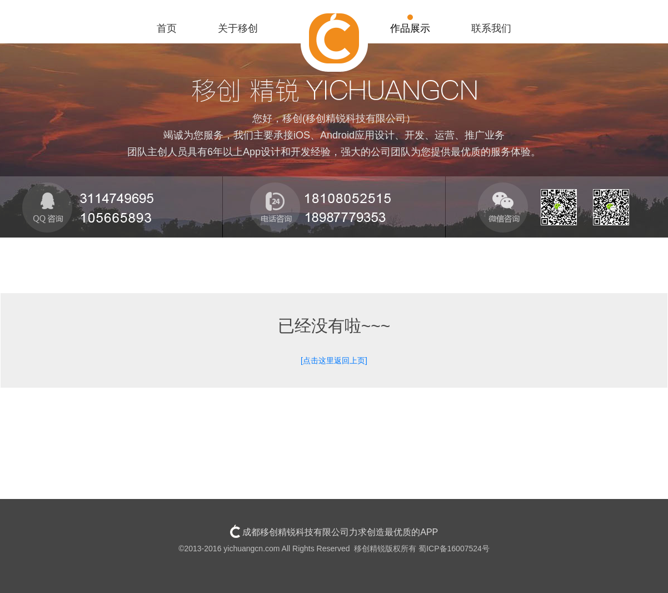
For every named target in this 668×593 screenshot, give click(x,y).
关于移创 (238, 28)
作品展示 (410, 28)
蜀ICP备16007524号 (454, 548)
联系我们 (491, 28)
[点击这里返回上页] (334, 360)
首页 (167, 28)
